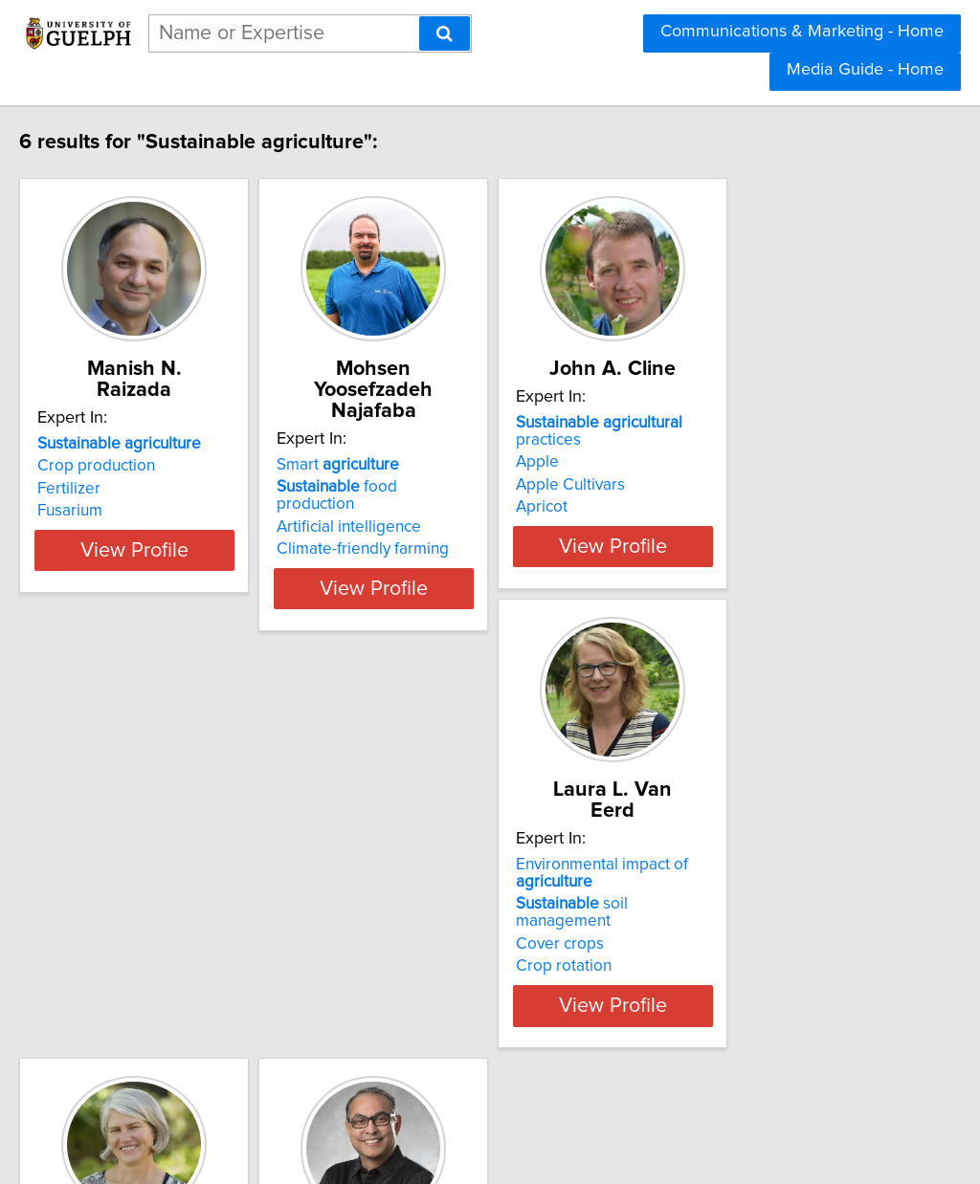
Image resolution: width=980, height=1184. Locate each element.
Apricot (677, 510)
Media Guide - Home (865, 69)
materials (728, 924)
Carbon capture (708, 969)
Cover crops (122, 965)
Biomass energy (710, 947)
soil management (183, 942)
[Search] (444, 33)
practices (769, 443)
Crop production (136, 465)
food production (466, 465)
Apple (673, 465)
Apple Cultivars (706, 488)
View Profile (199, 584)
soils (424, 935)
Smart (426, 443)
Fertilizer (109, 488)
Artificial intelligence (437, 488)
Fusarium (110, 510)
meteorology (454, 996)
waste (716, 902)
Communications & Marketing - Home (802, 31)
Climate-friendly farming (451, 510)
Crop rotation (125, 987)
